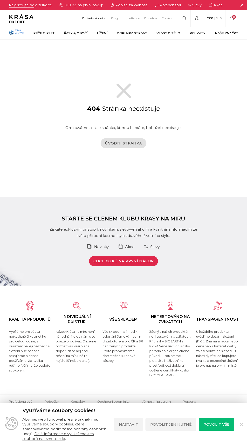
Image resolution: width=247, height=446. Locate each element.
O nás (166, 18)
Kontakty (78, 401)
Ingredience (131, 18)
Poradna (150, 18)
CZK (209, 18)
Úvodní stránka (123, 143)
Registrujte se (21, 5)
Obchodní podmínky (113, 401)
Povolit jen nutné (171, 424)
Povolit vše (216, 424)
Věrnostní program (156, 401)
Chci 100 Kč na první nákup (123, 261)
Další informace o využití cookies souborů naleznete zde (58, 436)
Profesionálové (92, 18)
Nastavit (128, 424)
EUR (218, 18)
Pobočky (52, 401)
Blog (114, 18)
